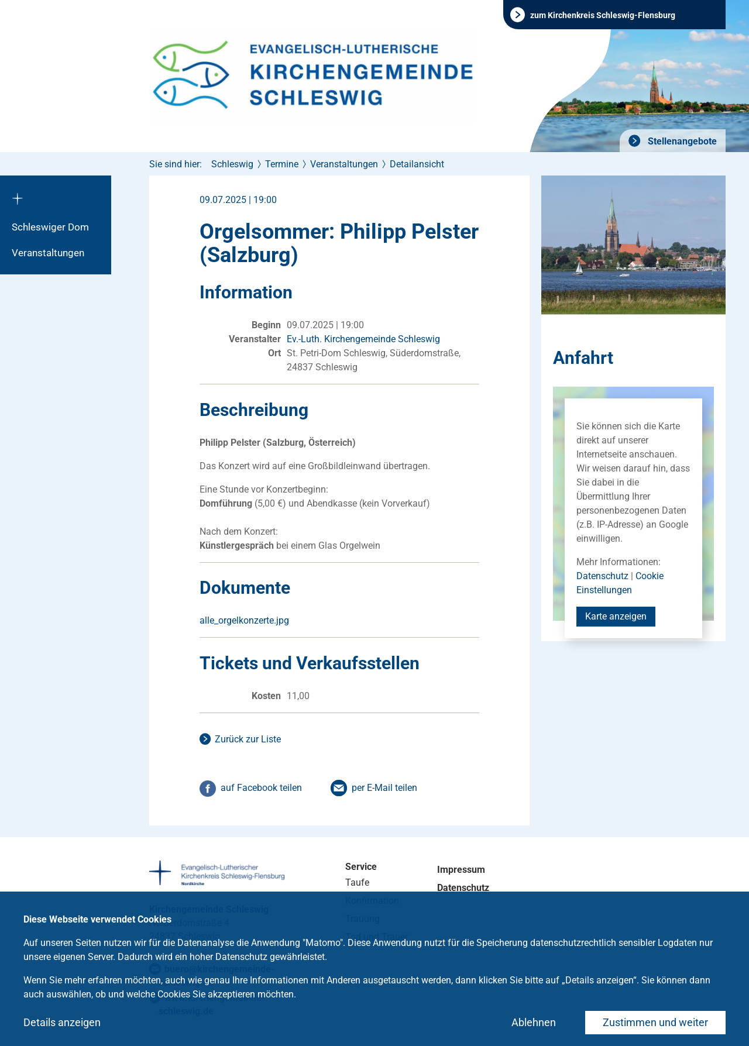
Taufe (357, 882)
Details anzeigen (62, 1022)
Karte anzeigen (616, 616)
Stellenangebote (681, 141)
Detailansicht (417, 164)
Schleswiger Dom (50, 227)
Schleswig (232, 164)
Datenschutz (602, 576)
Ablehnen (533, 1022)
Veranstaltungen (48, 253)
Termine (281, 164)
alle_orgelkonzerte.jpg (244, 620)
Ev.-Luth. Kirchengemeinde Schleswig (363, 339)
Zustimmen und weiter (655, 1022)
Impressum (461, 869)
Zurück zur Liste (248, 739)
